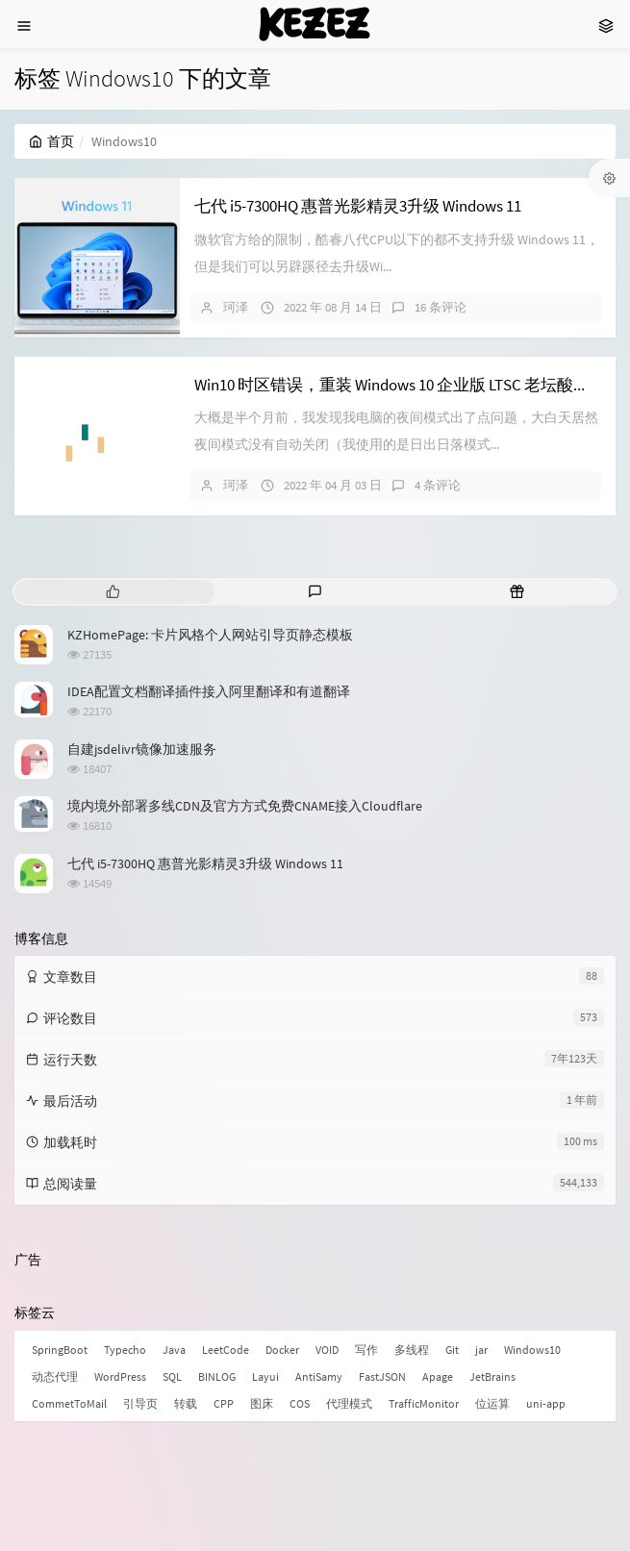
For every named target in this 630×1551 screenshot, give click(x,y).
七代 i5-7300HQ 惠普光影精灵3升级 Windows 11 (357, 205)
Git (452, 1349)
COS (300, 1403)
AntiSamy (318, 1376)
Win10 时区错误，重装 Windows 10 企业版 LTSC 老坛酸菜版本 (408, 384)
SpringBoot (60, 1349)
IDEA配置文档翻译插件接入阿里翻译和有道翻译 (208, 691)
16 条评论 (440, 307)
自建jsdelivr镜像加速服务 (141, 749)
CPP (224, 1403)
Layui (265, 1376)
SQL (172, 1376)
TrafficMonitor (424, 1403)
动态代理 (55, 1376)
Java (174, 1349)
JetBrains (492, 1376)
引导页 (140, 1403)
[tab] (113, 592)
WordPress (120, 1376)
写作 (366, 1349)
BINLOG (217, 1376)
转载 (185, 1403)
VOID (327, 1349)
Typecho (125, 1349)
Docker (282, 1349)
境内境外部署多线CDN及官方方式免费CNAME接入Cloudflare (244, 805)
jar (481, 1349)
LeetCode (225, 1349)
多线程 (411, 1349)
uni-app (546, 1403)
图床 (261, 1403)
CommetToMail (69, 1403)
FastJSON (382, 1376)
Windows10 (532, 1349)
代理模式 (349, 1403)
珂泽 (235, 307)
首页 (51, 141)
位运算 (492, 1403)
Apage (437, 1376)
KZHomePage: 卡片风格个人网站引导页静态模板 (210, 634)
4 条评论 (438, 485)
